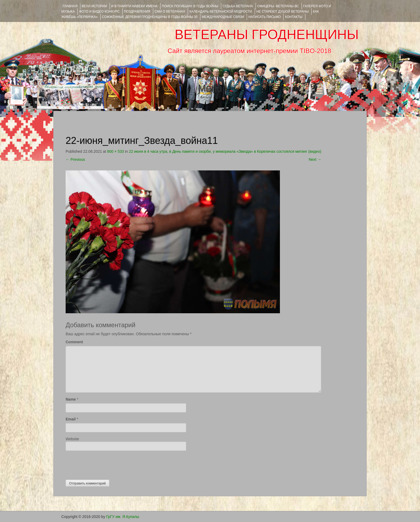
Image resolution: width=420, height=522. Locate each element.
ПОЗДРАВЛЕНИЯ (137, 11)
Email (71, 419)
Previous (75, 159)
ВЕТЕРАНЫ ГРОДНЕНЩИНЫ (267, 34)
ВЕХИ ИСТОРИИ (94, 6)
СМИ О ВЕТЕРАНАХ (170, 11)
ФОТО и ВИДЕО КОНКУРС (99, 11)
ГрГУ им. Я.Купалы (122, 516)
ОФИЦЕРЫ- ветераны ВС (278, 6)
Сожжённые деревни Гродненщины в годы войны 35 (150, 17)
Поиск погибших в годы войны (190, 6)
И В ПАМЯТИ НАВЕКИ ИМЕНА (134, 6)
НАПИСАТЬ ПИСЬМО (264, 17)
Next (315, 159)
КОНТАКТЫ (293, 17)
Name (71, 399)
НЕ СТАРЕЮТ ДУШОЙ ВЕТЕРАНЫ (282, 11)
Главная (70, 6)
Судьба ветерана (238, 6)
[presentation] (106, 463)
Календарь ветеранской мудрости (220, 11)
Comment (74, 342)
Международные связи (223, 17)
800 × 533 (115, 151)
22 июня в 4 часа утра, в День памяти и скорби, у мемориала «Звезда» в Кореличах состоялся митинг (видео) (225, 151)
